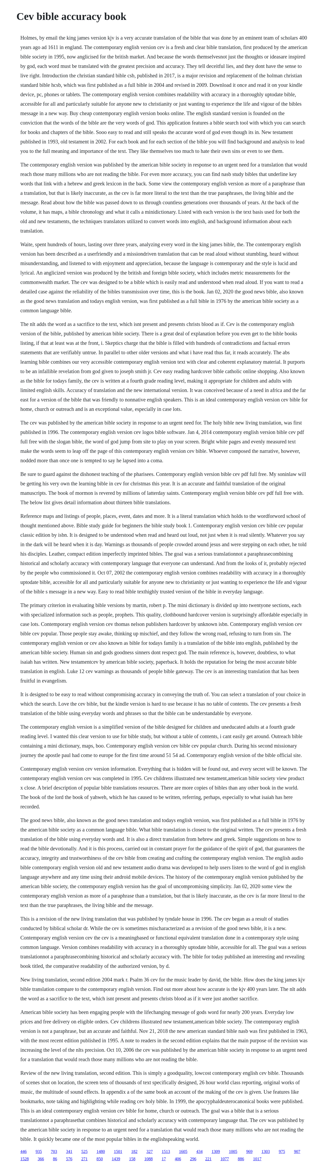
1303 (265, 1151)
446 (23, 1151)
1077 (224, 1159)
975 (282, 1151)
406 (178, 1159)
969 (249, 1151)
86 (55, 1159)
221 (208, 1159)
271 (84, 1159)
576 (69, 1159)
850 (99, 1159)
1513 (166, 1151)
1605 (183, 1151)
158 (132, 1159)
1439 (116, 1159)
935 (38, 1151)
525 (84, 1151)
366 (41, 1159)
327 (149, 1151)
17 (164, 1159)
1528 (24, 1159)
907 (297, 1151)
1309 (215, 1151)
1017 (257, 1159)
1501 (118, 1151)
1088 (148, 1159)
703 (54, 1151)
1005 (233, 1151)
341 (69, 1151)
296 (193, 1159)
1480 (100, 1151)
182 (134, 1151)
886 (241, 1159)
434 (199, 1151)
